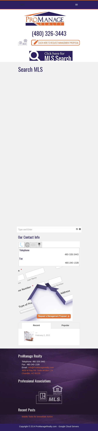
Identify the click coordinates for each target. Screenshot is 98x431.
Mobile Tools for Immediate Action (37, 417)
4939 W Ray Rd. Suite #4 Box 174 (37, 370)
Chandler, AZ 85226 (31, 373)
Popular (65, 325)
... (36, 332)
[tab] (21, 245)
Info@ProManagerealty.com (41, 367)
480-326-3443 (72, 254)
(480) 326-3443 (49, 33)
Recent (36, 325)
